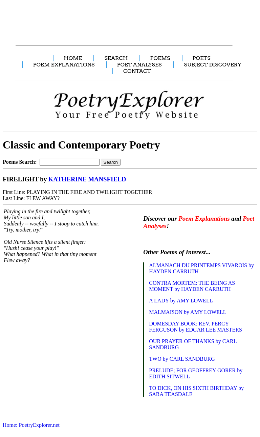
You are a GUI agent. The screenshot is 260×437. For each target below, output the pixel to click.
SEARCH (116, 58)
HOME (73, 58)
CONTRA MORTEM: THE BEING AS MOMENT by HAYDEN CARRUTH (192, 286)
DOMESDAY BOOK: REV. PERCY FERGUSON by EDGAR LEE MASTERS (195, 327)
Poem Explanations (204, 218)
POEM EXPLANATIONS (63, 64)
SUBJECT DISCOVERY (212, 64)
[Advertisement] (127, 19)
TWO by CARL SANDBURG (182, 359)
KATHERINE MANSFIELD (87, 179)
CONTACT (137, 71)
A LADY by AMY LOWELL (181, 300)
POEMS (160, 58)
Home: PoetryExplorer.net (31, 425)
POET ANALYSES (139, 64)
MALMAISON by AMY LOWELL (187, 312)
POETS (202, 58)
